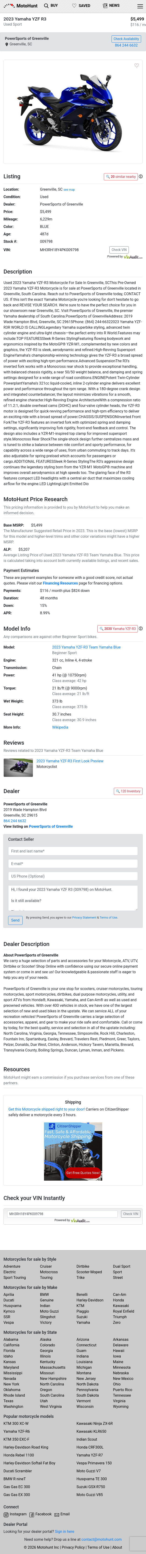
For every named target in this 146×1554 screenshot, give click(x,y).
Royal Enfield (123, 1311)
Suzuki (82, 1317)
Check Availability (126, 39)
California (11, 1345)
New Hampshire (53, 1378)
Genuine (47, 1300)
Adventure (11, 1266)
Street (118, 1277)
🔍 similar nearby (121, 177)
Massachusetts (52, 1367)
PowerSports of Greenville (51, 826)
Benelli (82, 1294)
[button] (141, 176)
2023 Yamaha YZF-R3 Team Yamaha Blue (86, 647)
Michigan (84, 1367)
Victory (46, 1322)
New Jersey (86, 1378)
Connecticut (87, 1345)
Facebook (43, 1514)
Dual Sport (121, 1266)
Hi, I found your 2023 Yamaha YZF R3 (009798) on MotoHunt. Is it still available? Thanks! (73, 898)
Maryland (11, 1367)
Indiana (83, 1356)
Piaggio (83, 1311)
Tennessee (122, 1395)
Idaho (8, 1356)
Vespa (8, 1322)
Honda (118, 1300)
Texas (8, 1401)
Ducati (8, 1300)
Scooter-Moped (89, 1272)
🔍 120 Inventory (128, 791)
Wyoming (121, 1406)
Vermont (84, 1401)
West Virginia (51, 1406)
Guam (81, 1350)
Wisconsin (85, 1406)
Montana (84, 1373)
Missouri (47, 1373)
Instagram (18, 1514)
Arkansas (121, 1339)
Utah (44, 1401)
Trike (81, 1277)
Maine (118, 1362)
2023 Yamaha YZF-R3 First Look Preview (70, 761)
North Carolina (52, 1384)
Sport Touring (14, 1277)
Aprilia (8, 1294)
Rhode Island (14, 1395)
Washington (13, 1406)
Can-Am (119, 1294)
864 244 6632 (126, 45)
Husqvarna (12, 1306)
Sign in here (64, 1531)
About (117, 1547)
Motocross (49, 1272)
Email (65, 1514)
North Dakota (88, 1384)
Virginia (119, 1401)
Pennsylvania (87, 1390)
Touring (46, 1277)
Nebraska (121, 1373)
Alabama (10, 1339)
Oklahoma (11, 1390)
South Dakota (88, 1395)
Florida (9, 1350)
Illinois (45, 1356)
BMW (44, 1294)
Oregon (46, 1390)
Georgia (46, 1350)
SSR (6, 1317)
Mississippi (12, 1373)
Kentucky (47, 1362)
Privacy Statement (84, 917)
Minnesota (121, 1367)
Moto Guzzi (49, 1311)
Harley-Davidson (90, 1300)
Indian (45, 1306)
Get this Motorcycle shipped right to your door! (46, 1109)
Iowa (117, 1356)
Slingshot (48, 1317)
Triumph (120, 1317)
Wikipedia (60, 727)
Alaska (45, 1339)
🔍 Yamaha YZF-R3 (117, 629)
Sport (117, 1272)
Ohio (117, 1384)
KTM (81, 1306)
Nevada (9, 1378)
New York (11, 1384)
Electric (9, 1272)
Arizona (83, 1339)
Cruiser (46, 1266)
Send (15, 920)
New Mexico (123, 1378)
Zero (116, 1322)
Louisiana (85, 1362)
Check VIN (119, 250)
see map (69, 189)
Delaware (120, 1345)
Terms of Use (108, 917)
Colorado (47, 1345)
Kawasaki (121, 1306)
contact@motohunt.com (101, 1539)
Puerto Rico (122, 1390)
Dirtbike (83, 1266)
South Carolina (52, 1395)
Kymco (9, 1311)
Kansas (9, 1362)
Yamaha (83, 1322)
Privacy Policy (73, 1547)
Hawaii (118, 1350)
